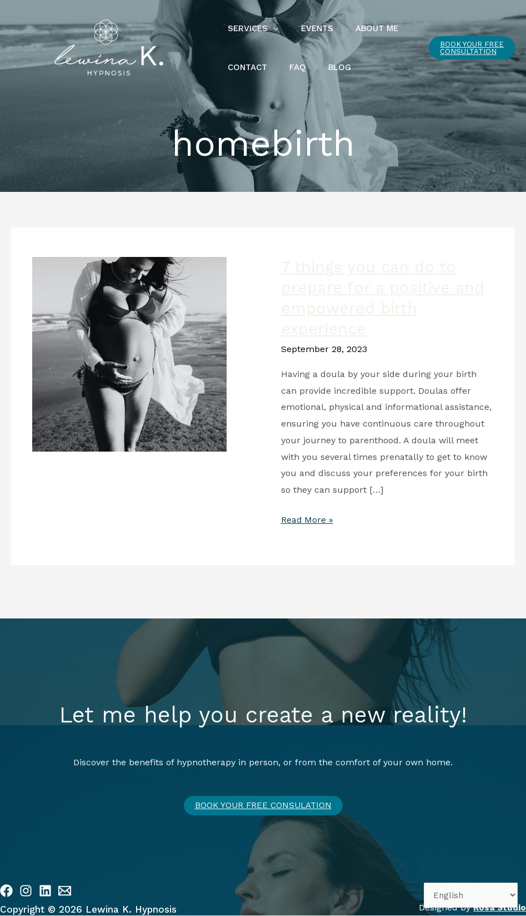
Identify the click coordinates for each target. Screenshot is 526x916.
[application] (270, 28)
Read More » (307, 518)
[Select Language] (469, 895)
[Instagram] (25, 890)
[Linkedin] (45, 890)
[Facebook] (6, 890)
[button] (468, 48)
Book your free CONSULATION (263, 805)
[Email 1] (64, 890)
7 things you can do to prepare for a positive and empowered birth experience (387, 297)
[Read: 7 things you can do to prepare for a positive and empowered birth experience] (129, 353)
